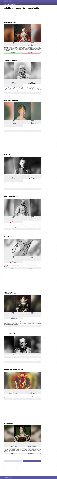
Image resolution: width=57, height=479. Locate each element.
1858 (14, 219)
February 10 (31, 354)
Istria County (33, 357)
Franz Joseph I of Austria (10, 60)
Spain (11, 318)
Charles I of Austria (9, 154)
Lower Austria (15, 222)
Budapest (34, 393)
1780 (32, 45)
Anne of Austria (8, 292)
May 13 (12, 45)
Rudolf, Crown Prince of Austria (12, 196)
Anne (13, 313)
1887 (14, 178)
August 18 (12, 83)
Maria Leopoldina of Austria (11, 100)
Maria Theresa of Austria (10, 22)
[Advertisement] (28, 15)
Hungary (31, 393)
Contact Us (51, 477)
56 (16, 393)
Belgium (30, 446)
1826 (32, 123)
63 (35, 45)
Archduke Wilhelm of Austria (11, 334)
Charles (13, 176)
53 (16, 357)
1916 (32, 83)
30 (35, 219)
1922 (31, 178)
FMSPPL (6, 1)
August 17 (12, 178)
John (13, 257)
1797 (15, 123)
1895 (34, 354)
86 (35, 83)
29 (35, 123)
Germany (12, 262)
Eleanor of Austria (8, 423)
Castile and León (14, 318)
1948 (13, 357)
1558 (13, 446)
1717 (14, 45)
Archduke (13, 354)
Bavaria (15, 262)
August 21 (12, 219)
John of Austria (8, 236)
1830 (14, 83)
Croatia (31, 357)
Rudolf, (13, 217)
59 (16, 446)
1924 (13, 393)
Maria (13, 43)
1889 (32, 219)
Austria (32, 43)
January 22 (12, 123)
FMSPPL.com (11, 477)
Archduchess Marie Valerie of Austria (13, 369)
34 (34, 178)
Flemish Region (34, 446)
